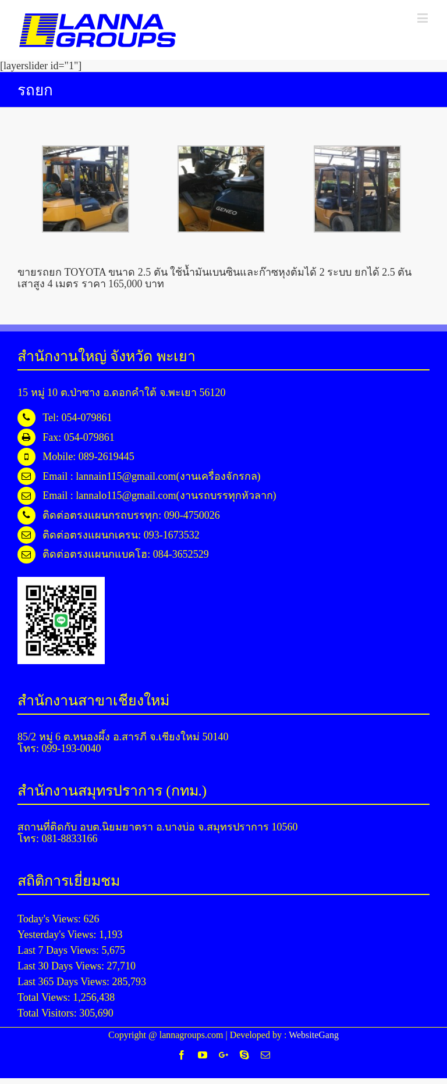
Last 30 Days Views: (62, 966)
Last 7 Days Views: (59, 950)
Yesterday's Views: (58, 934)
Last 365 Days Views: (64, 981)
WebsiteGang (314, 1035)
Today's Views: (50, 919)
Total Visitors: (48, 1013)
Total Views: (45, 997)
